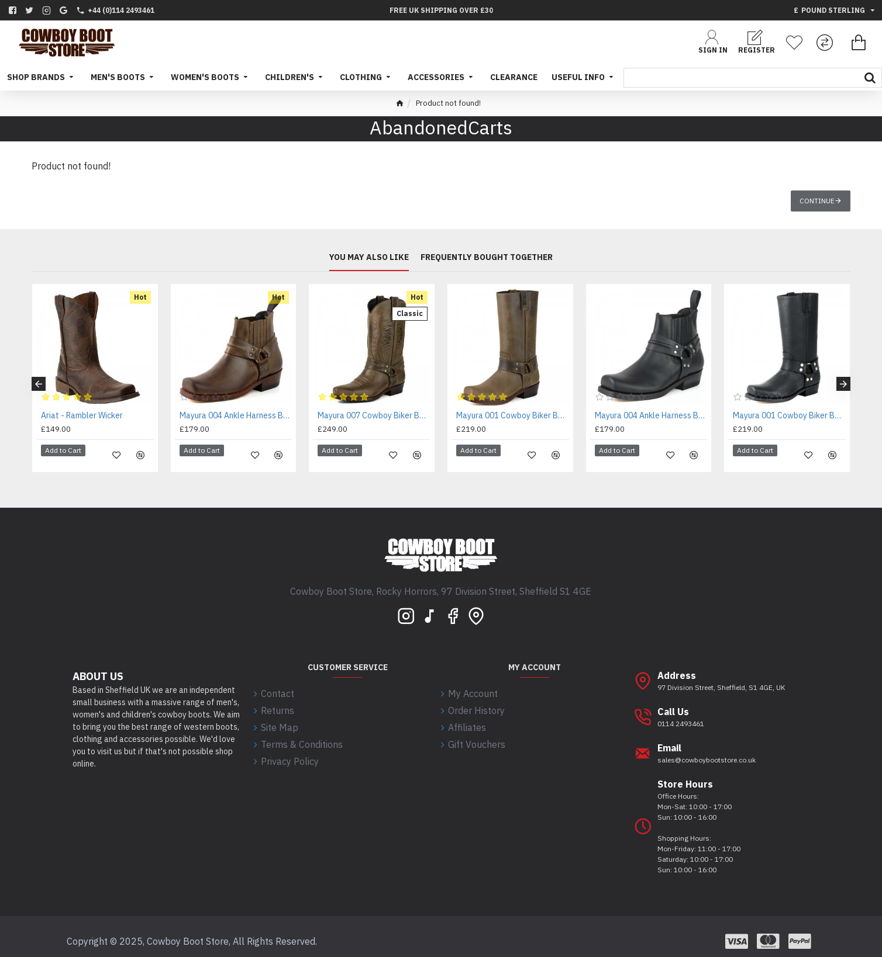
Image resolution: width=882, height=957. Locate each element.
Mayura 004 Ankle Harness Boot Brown (236, 415)
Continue (817, 200)
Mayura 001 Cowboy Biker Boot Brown (512, 415)
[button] (39, 380)
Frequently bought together (487, 257)
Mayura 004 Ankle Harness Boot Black (651, 415)
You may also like (369, 257)
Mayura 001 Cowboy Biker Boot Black (789, 415)
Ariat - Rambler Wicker (82, 415)
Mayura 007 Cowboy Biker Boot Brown (374, 415)
